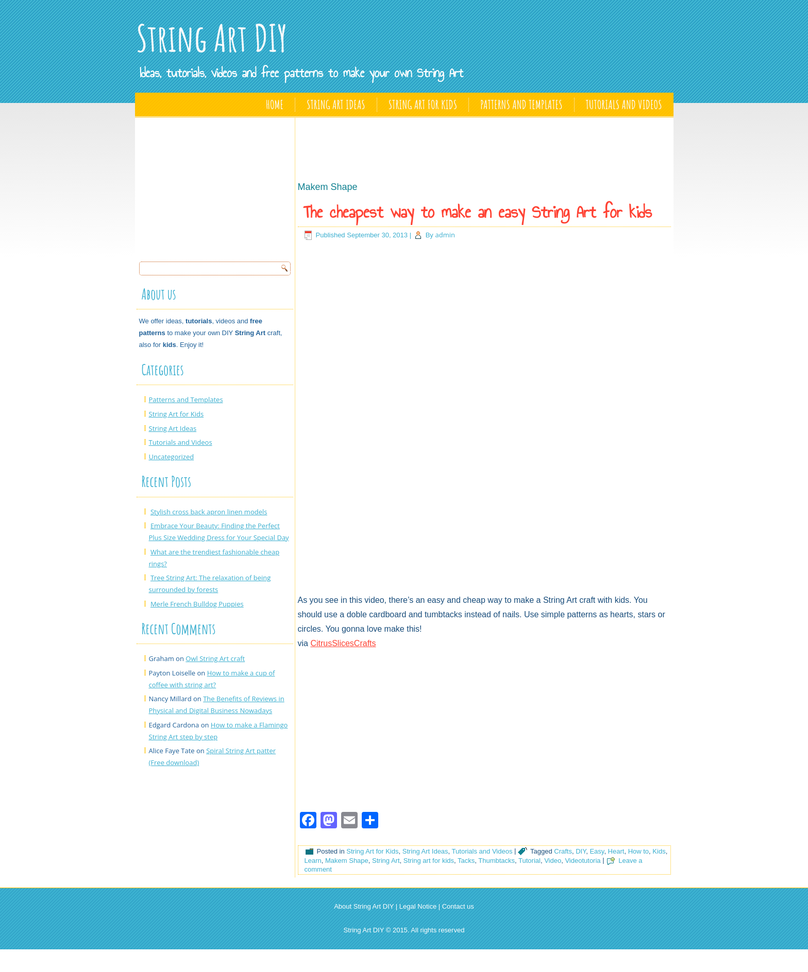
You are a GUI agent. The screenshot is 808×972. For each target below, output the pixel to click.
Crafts (563, 851)
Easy (597, 851)
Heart (616, 851)
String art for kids (428, 860)
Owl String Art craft (215, 658)
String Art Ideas (336, 104)
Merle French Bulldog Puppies (197, 604)
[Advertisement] (216, 186)
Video (552, 860)
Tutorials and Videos (624, 104)
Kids (658, 851)
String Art (385, 860)
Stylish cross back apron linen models (208, 511)
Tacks (466, 860)
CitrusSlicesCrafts (343, 643)
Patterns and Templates (521, 104)
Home (274, 104)
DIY (581, 851)
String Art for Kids (423, 104)
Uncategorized (171, 456)
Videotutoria (582, 860)
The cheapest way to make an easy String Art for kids (478, 212)
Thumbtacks (496, 860)
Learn (313, 860)
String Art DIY (212, 37)
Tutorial (529, 860)
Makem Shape (346, 860)
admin (444, 234)
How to (638, 851)
